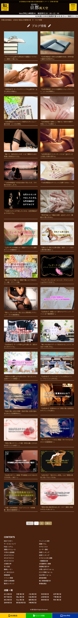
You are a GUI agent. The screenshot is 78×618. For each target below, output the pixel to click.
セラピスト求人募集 (45, 558)
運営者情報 (42, 578)
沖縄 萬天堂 (32, 602)
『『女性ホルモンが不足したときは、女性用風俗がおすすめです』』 (21, 202)
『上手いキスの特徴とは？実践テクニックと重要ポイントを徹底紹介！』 (21, 236)
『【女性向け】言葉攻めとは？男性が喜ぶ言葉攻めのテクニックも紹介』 (57, 398)
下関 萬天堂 (57, 597)
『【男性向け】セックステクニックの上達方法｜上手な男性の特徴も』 (21, 78)
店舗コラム (42, 544)
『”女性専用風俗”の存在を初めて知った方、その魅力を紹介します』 (21, 173)
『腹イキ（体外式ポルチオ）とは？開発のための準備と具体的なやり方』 (21, 143)
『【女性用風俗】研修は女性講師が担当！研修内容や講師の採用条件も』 (57, 45)
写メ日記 (7, 566)
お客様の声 (7, 564)
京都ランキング (44, 552)
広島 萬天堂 (32, 597)
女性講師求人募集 (45, 564)
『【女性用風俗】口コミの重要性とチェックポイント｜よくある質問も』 (57, 78)
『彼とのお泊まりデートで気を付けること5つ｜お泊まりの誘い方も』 (57, 334)
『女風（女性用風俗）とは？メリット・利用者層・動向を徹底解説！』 (21, 496)
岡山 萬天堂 (20, 597)
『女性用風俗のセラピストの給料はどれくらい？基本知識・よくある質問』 (21, 110)
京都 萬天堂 (20, 594)
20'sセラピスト (9, 555)
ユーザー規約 (43, 549)
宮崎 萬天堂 (8, 602)
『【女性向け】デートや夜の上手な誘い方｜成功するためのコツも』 (21, 334)
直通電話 (12, 615)
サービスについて (10, 544)
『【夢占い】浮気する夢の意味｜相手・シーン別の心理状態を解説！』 (57, 236)
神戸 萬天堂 (8, 597)
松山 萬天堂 (20, 600)
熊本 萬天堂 (57, 600)
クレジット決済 (44, 541)
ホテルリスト (43, 547)
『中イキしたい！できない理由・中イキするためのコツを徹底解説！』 (57, 430)
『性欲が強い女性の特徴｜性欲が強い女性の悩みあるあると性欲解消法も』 (21, 399)
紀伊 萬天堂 (57, 594)
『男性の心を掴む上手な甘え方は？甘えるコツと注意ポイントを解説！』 (21, 366)
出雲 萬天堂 (45, 597)
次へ (48, 523)
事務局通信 (42, 583)
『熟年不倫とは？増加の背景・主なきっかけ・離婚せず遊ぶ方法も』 (57, 204)
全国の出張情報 (9, 581)
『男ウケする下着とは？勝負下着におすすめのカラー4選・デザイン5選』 (21, 269)
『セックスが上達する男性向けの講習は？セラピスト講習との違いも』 (21, 45)
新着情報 (7, 575)
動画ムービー (8, 569)
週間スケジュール (10, 549)
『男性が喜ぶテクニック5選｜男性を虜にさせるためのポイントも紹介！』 (21, 432)
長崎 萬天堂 (45, 600)
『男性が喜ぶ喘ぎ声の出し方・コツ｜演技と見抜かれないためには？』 (57, 496)
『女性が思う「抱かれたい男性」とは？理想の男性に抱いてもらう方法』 (57, 464)
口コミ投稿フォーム (45, 572)
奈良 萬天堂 (45, 594)
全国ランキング (44, 555)
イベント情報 (8, 578)
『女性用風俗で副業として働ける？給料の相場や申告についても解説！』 (57, 110)
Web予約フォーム (45, 575)
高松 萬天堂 (8, 600)
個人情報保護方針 (45, 581)
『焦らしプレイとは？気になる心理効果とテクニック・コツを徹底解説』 (21, 301)
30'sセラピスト (9, 558)
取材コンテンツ (9, 583)
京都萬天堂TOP (44, 566)
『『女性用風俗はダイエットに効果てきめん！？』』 (57, 172)
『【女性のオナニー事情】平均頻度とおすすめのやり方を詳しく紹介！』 (21, 464)
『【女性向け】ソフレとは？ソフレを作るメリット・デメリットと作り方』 (57, 366)
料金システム (8, 547)
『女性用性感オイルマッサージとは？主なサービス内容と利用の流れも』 (57, 143)
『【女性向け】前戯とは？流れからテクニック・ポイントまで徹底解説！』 (57, 301)
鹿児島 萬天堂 (21, 602)
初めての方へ (8, 541)
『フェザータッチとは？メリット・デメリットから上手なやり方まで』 (57, 269)
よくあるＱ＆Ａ (9, 572)
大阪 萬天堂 (32, 594)
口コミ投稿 (39, 615)
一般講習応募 (43, 561)
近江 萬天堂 (8, 594)
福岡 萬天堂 (32, 600)
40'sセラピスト (9, 561)
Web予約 (65, 615)
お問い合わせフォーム (46, 569)
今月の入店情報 (9, 552)
